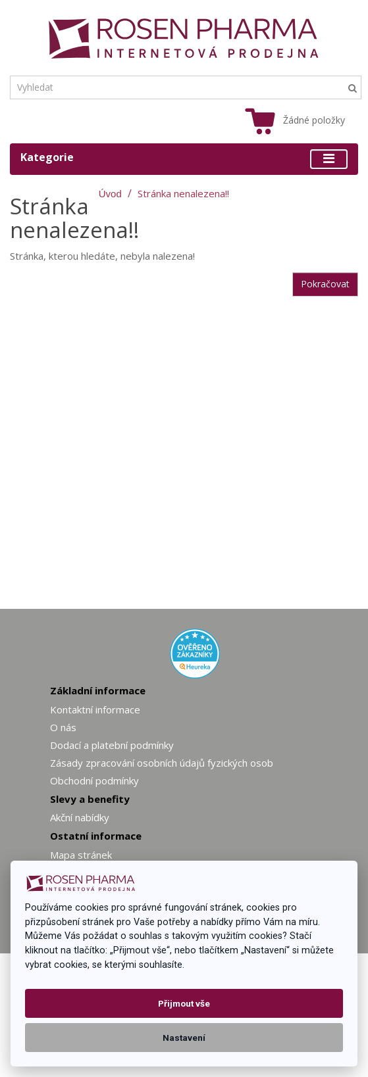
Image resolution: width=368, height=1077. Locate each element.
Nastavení (184, 1037)
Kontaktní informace (95, 709)
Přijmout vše (184, 1003)
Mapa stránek (81, 854)
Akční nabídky (79, 817)
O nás (63, 727)
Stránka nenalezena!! (183, 193)
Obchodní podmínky (94, 780)
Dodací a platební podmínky (112, 745)
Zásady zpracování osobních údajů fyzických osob (161, 762)
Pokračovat (325, 283)
